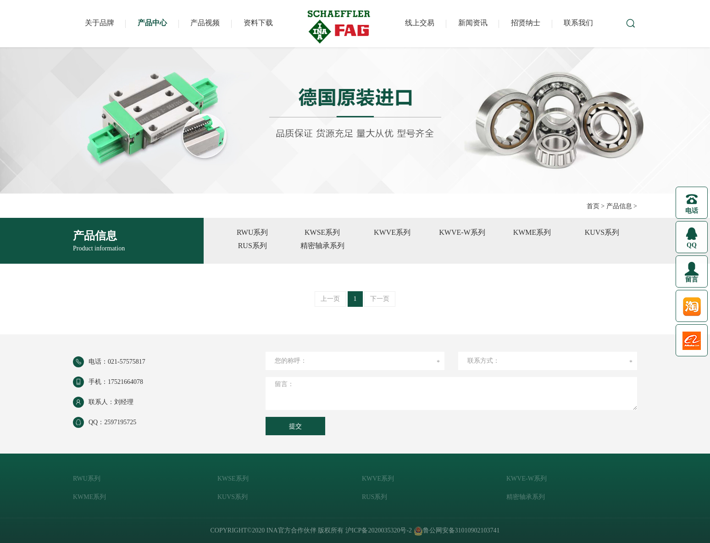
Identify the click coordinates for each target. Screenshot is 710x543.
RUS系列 (252, 245)
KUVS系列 (602, 232)
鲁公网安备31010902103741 (457, 530)
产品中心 (152, 23)
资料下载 (258, 23)
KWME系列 (532, 232)
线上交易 (419, 23)
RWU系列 (252, 232)
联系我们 (578, 23)
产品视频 (205, 23)
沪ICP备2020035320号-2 (378, 530)
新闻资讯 (473, 23)
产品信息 (619, 206)
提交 (295, 426)
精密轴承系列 (322, 245)
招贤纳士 (525, 23)
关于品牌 (99, 23)
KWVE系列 (392, 232)
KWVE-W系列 (462, 232)
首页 (593, 206)
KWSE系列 (322, 232)
